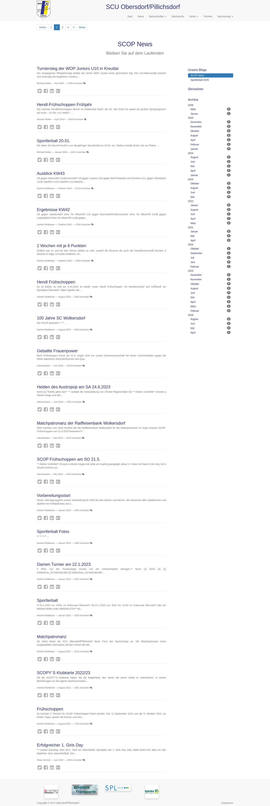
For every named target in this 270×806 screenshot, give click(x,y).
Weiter (82, 27)
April (211, 139)
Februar (211, 144)
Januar (211, 113)
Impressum (227, 803)
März (211, 109)
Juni (211, 161)
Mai (211, 166)
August (211, 135)
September (211, 253)
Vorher (42, 27)
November (211, 126)
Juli (211, 257)
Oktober (211, 130)
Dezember (211, 121)
